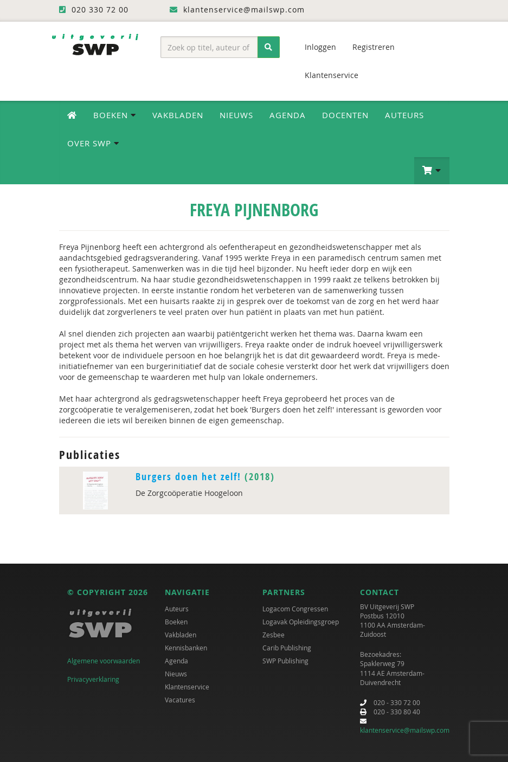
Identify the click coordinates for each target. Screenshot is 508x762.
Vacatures (180, 699)
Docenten (345, 114)
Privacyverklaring (93, 679)
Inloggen (320, 47)
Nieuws (236, 114)
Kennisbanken (186, 647)
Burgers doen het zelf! (188, 476)
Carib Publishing (286, 647)
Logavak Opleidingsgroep (300, 621)
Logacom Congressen (295, 608)
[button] (431, 170)
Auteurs (404, 114)
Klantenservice (331, 75)
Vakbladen (177, 114)
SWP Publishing (285, 660)
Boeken (176, 621)
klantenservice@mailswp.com (404, 730)
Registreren (373, 47)
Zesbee (273, 634)
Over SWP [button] (93, 143)
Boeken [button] (114, 114)
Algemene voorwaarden (103, 660)
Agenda (287, 114)
